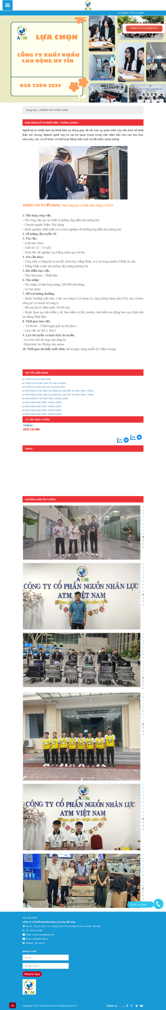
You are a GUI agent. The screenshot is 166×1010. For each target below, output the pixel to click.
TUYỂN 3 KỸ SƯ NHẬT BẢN (37, 379)
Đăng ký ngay (32, 974)
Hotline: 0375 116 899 (130, 12)
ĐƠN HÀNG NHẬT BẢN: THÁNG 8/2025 (42, 410)
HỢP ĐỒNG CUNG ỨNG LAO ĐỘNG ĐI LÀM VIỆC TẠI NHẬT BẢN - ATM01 (58, 391)
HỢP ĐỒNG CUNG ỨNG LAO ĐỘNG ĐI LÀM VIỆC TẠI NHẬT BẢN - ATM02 (58, 395)
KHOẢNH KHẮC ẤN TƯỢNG (40, 499)
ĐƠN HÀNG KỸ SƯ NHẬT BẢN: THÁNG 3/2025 (45, 398)
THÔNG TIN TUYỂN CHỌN (53, 110)
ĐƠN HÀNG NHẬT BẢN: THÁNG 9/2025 (42, 414)
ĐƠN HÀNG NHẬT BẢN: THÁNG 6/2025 (42, 406)
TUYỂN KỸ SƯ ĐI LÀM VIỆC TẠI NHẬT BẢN (44, 387)
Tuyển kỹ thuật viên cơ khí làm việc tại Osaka (44, 383)
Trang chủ (31, 110)
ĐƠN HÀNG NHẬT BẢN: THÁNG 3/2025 (42, 402)
